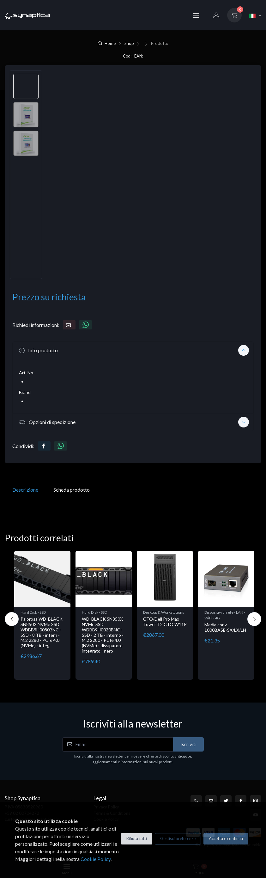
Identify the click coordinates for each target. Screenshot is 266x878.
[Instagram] (255, 801)
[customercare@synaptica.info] (211, 801)
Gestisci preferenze (178, 838)
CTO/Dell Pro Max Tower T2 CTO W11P (165, 621)
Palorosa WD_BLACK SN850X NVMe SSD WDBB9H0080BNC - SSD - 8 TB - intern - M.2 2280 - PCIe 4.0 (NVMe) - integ (42, 632)
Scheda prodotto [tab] (71, 490)
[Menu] (196, 15)
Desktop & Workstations (163, 612)
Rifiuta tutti (136, 838)
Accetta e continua (226, 838)
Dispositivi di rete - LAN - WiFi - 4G (224, 615)
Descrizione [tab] (25, 490)
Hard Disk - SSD (33, 612)
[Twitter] (226, 801)
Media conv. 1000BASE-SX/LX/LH (225, 627)
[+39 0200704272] (196, 801)
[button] (133, 350)
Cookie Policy (96, 859)
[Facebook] (240, 801)
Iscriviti (188, 744)
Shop (129, 43)
